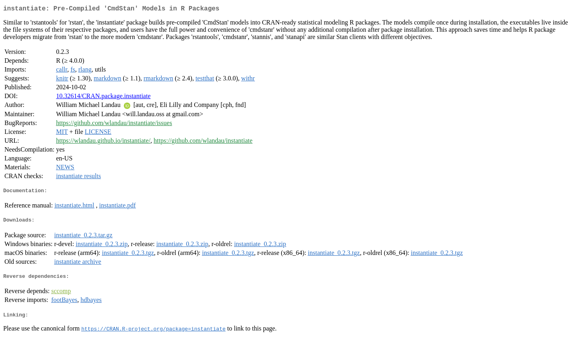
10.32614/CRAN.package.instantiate (103, 97)
